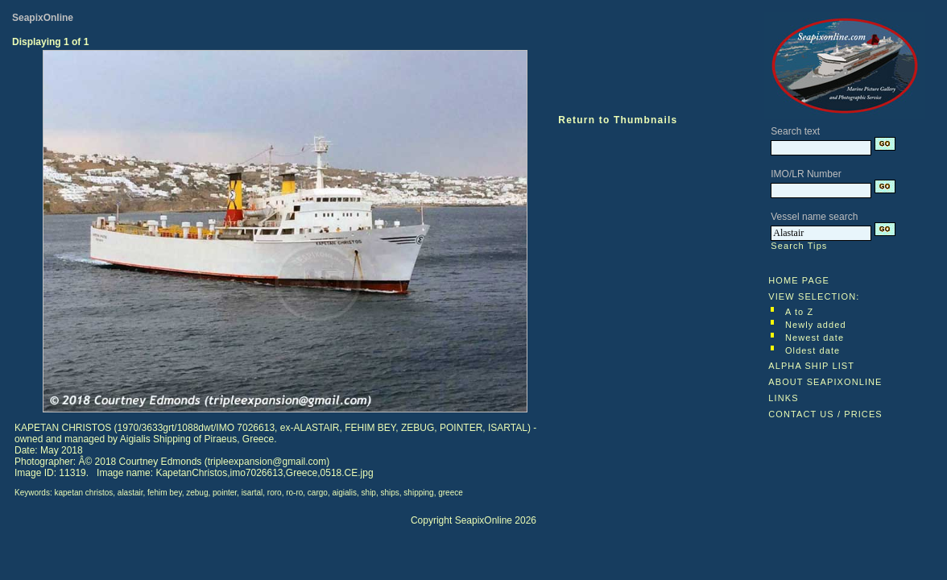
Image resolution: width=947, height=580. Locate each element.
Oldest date (812, 350)
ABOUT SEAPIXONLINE (825, 382)
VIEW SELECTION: (813, 296)
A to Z (799, 312)
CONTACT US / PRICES (825, 414)
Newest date (814, 337)
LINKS (783, 398)
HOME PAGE (798, 280)
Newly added (815, 324)
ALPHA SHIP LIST (811, 366)
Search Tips (799, 246)
